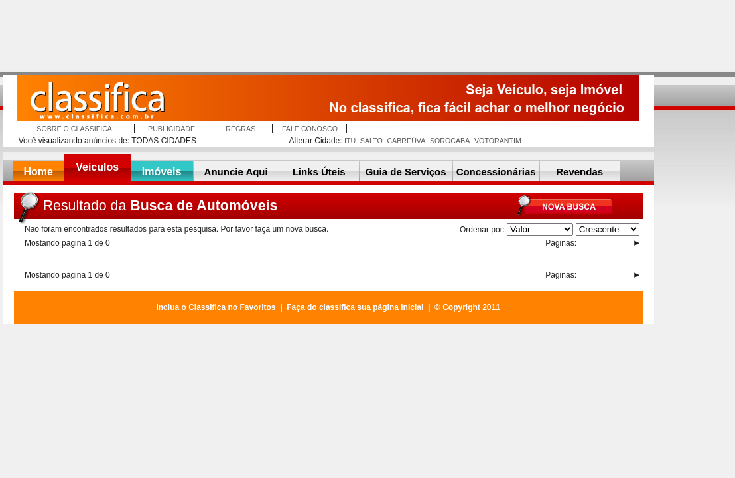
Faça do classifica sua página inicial (355, 307)
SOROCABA (450, 141)
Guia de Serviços (406, 171)
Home (37, 171)
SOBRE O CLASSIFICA (74, 129)
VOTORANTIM (497, 141)
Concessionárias (496, 171)
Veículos (97, 167)
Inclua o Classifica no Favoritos (215, 307)
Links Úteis (319, 171)
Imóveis (162, 171)
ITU (350, 141)
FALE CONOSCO (310, 129)
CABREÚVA (406, 141)
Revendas (579, 171)
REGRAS (240, 129)
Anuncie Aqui (236, 171)
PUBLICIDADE (171, 129)
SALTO (371, 141)
